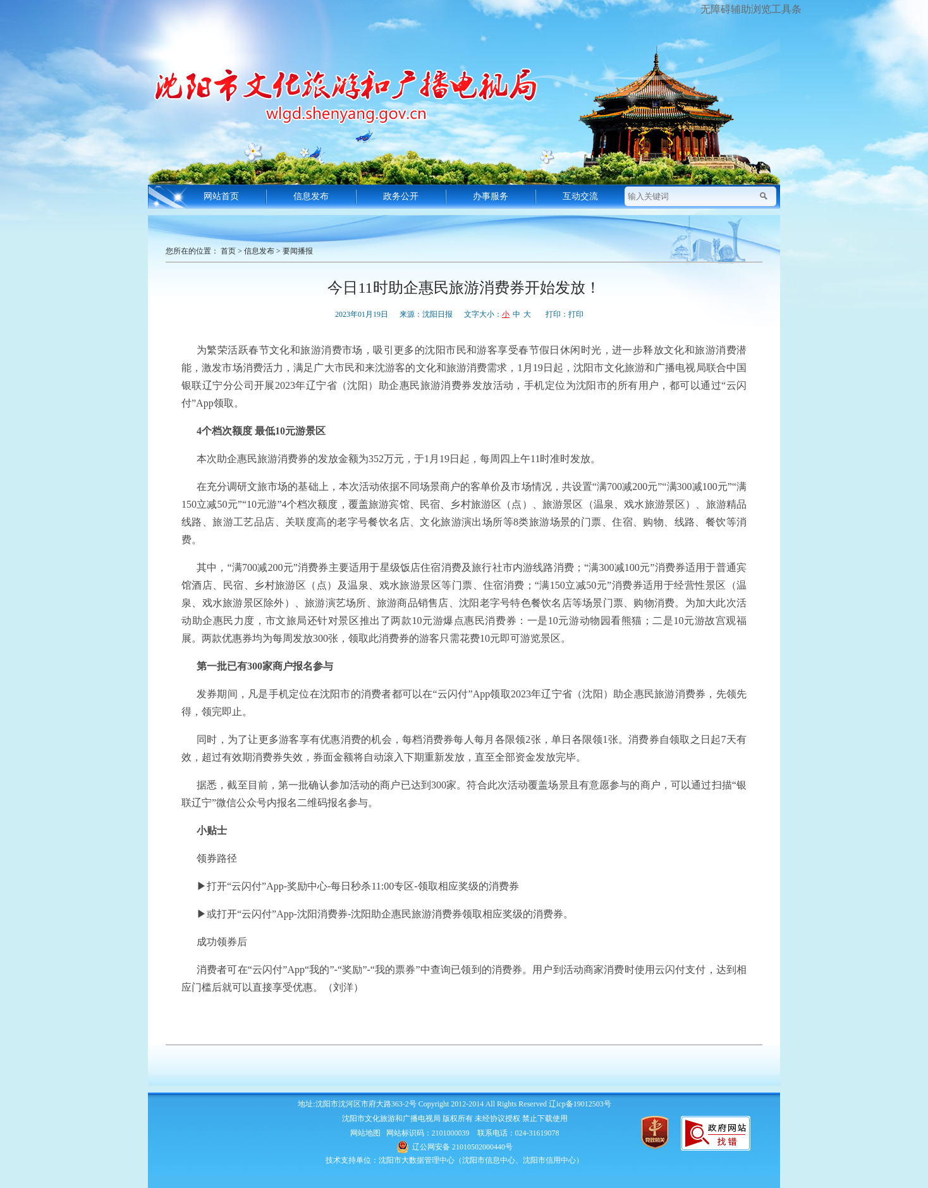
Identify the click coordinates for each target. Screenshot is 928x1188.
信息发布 (311, 196)
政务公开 (400, 196)
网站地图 (365, 1133)
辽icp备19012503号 (580, 1103)
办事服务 (490, 196)
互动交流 (580, 196)
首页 (228, 251)
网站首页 (221, 196)
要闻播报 (298, 251)
